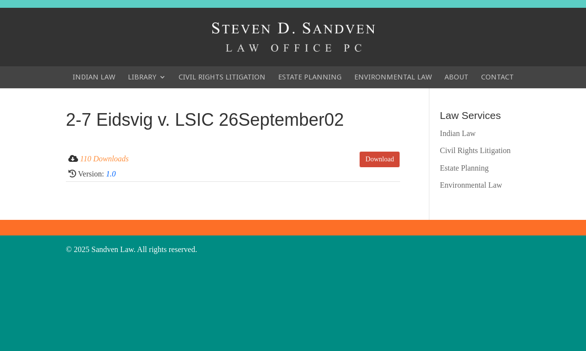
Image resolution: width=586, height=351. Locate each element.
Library (142, 77)
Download (379, 159)
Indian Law (94, 77)
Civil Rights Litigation (222, 77)
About (456, 77)
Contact (497, 77)
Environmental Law (393, 77)
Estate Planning (310, 77)
